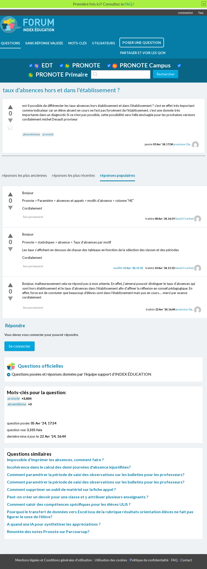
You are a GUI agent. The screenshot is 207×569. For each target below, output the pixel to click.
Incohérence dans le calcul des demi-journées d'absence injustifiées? (69, 467)
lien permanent (33, 216)
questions (10, 43)
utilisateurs (103, 43)
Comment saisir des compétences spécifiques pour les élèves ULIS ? (69, 504)
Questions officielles (35, 366)
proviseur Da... (182, 144)
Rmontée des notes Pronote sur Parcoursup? (48, 531)
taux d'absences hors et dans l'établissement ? (61, 90)
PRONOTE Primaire (58, 74)
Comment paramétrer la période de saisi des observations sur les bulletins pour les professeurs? (95, 474)
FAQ (174, 560)
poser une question (141, 42)
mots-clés (77, 43)
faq (201, 13)
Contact (186, 560)
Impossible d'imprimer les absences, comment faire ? (55, 459)
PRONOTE (82, 65)
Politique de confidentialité (149, 560)
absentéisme (31, 134)
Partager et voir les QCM (142, 53)
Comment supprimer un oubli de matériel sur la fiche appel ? (61, 489)
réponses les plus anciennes (24, 175)
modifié (128, 268)
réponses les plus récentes (73, 175)
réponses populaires (117, 175)
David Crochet (184, 218)
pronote (48, 134)
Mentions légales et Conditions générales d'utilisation (53, 560)
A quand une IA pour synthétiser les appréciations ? (54, 524)
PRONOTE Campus (141, 65)
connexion (185, 13)
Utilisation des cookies (111, 560)
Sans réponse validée (44, 43)
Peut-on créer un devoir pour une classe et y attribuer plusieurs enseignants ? (77, 496)
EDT (43, 65)
